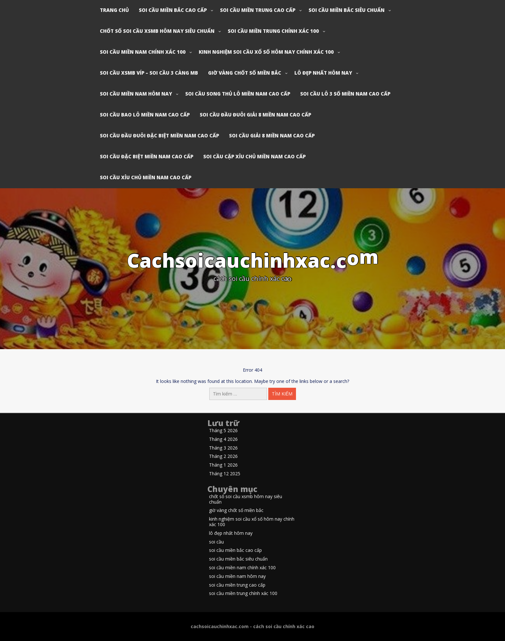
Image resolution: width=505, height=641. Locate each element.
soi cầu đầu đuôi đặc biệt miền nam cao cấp (159, 135)
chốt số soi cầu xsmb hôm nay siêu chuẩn (157, 31)
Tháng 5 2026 (223, 430)
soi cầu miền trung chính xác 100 (273, 31)
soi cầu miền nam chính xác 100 (143, 52)
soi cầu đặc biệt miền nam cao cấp (146, 156)
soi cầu (216, 542)
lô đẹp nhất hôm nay (323, 73)
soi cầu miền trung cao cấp (257, 10)
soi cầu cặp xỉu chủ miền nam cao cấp (254, 156)
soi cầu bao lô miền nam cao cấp (145, 114)
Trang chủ (114, 10)
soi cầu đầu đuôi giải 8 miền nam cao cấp (255, 114)
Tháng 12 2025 (224, 474)
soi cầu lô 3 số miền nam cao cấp (345, 93)
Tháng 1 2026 (223, 465)
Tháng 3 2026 (223, 448)
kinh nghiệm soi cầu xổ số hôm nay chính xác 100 (266, 52)
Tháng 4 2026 (223, 439)
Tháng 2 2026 (223, 456)
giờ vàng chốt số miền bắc (244, 73)
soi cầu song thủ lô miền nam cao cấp (237, 93)
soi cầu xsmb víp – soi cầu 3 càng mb (149, 73)
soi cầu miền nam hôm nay (136, 93)
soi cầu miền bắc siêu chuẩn (347, 10)
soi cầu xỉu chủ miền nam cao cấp (145, 177)
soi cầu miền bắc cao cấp (173, 10)
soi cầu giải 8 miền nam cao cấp (272, 135)
